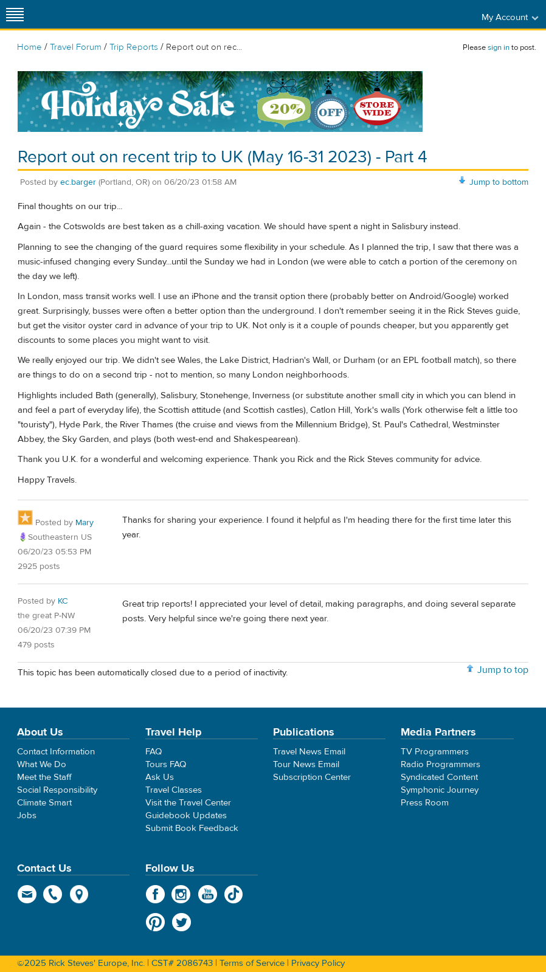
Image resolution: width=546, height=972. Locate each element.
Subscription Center (312, 777)
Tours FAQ (165, 764)
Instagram (181, 894)
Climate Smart (44, 802)
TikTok (234, 894)
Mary (84, 522)
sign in (499, 47)
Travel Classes (173, 790)
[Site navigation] (15, 14)
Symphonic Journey (440, 790)
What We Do (41, 764)
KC (62, 601)
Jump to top (502, 670)
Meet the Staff (44, 777)
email (27, 894)
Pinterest (155, 922)
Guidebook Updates (186, 815)
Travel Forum (76, 47)
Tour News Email (306, 764)
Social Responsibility (57, 790)
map (79, 894)
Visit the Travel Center (188, 802)
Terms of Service (252, 963)
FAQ (153, 751)
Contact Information (56, 751)
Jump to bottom (498, 182)
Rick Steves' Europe (273, 14)
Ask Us (159, 777)
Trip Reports (133, 47)
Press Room (425, 802)
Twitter (181, 922)
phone (53, 894)
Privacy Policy (318, 963)
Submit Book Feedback (191, 828)
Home (29, 47)
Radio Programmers (440, 764)
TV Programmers (435, 751)
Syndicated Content (439, 777)
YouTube (208, 894)
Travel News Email (309, 751)
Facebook (155, 894)
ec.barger (78, 182)
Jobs (26, 815)
